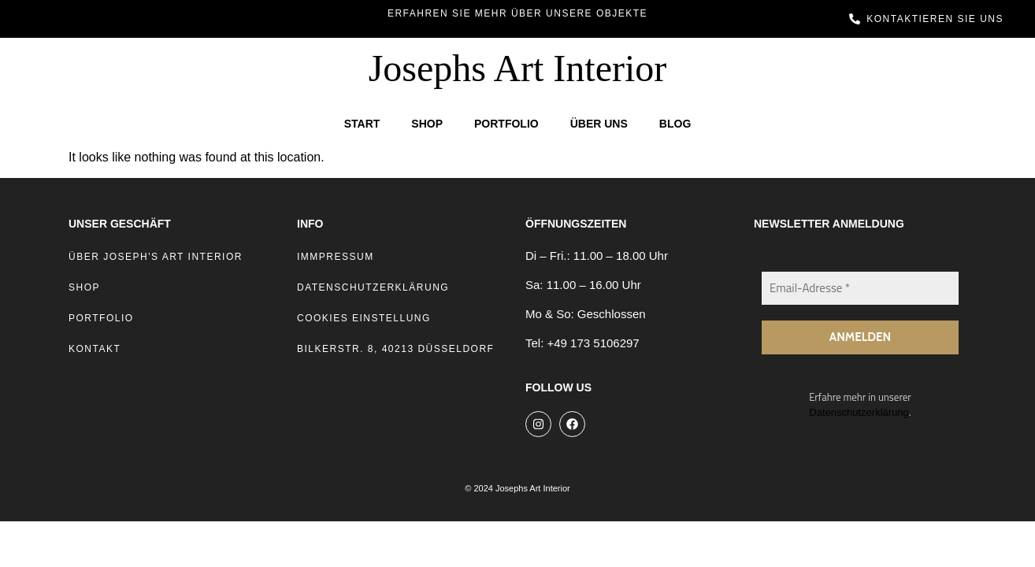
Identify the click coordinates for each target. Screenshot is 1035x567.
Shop (427, 123)
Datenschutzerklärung (858, 413)
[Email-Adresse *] (860, 289)
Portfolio (506, 123)
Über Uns (599, 123)
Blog (675, 123)
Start (362, 123)
